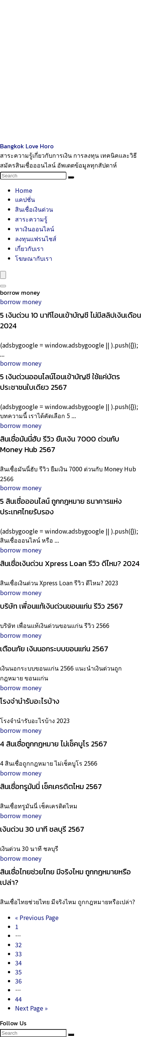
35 (18, 971)
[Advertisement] (70, 71)
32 (18, 944)
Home (23, 190)
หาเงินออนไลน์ (34, 228)
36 (18, 980)
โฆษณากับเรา (33, 258)
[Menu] (3, 275)
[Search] (71, 177)
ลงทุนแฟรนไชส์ (35, 238)
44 (18, 998)
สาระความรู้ (31, 218)
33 (18, 953)
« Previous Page (37, 917)
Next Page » (31, 1007)
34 (18, 962)
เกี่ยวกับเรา (29, 248)
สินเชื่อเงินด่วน (34, 209)
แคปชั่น (25, 199)
